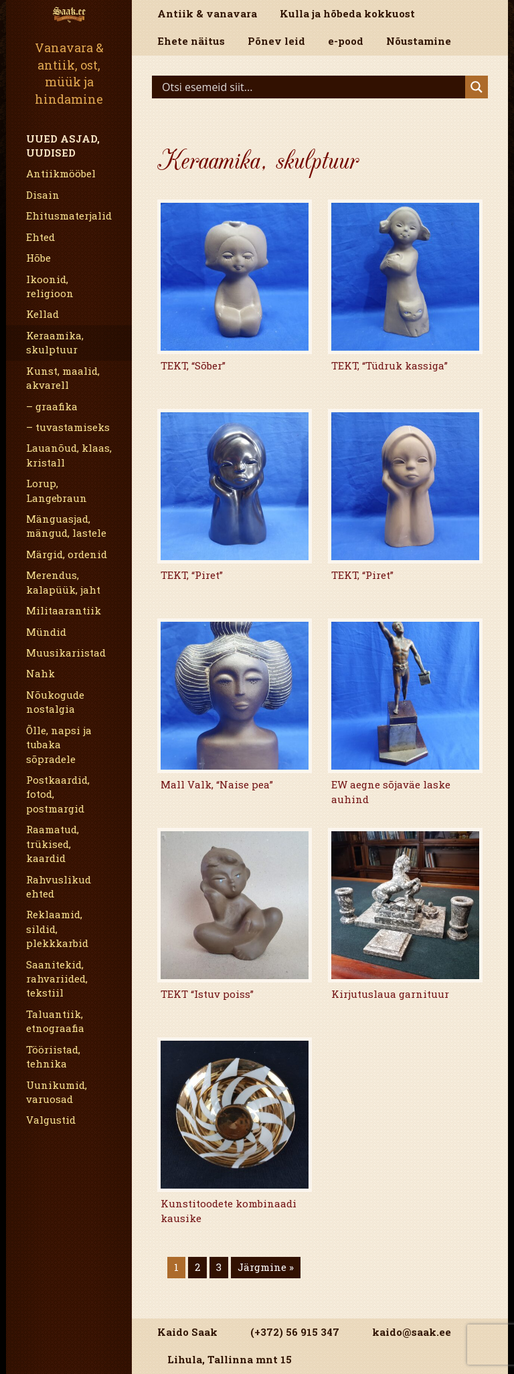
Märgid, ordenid (66, 554)
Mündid (46, 631)
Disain (43, 194)
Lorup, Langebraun (56, 490)
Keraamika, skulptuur (55, 342)
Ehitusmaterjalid (69, 215)
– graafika (52, 406)
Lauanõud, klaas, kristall (69, 454)
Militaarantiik (63, 610)
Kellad (42, 314)
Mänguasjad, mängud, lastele (66, 525)
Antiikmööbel (61, 173)
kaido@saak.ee (411, 1332)
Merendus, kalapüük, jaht (63, 582)
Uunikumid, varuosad (56, 1092)
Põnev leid (276, 41)
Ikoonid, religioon (50, 286)
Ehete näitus (191, 41)
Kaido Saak (187, 1332)
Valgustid (51, 1119)
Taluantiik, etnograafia (55, 1021)
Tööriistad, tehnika (53, 1056)
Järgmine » (266, 1267)
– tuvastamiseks (68, 427)
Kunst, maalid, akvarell (63, 378)
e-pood (345, 41)
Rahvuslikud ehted (58, 886)
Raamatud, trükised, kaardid (52, 844)
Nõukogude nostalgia (55, 701)
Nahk (40, 673)
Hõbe (38, 257)
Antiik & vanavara (207, 13)
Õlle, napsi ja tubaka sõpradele (59, 744)
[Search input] (312, 87)
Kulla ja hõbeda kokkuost (347, 13)
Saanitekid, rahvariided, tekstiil (57, 979)
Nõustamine (418, 41)
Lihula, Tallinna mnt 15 (229, 1359)
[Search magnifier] (476, 87)
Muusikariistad (66, 652)
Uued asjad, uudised (63, 145)
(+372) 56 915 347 (294, 1332)
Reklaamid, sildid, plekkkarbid (57, 929)
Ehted (40, 237)
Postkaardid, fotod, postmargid (58, 794)
